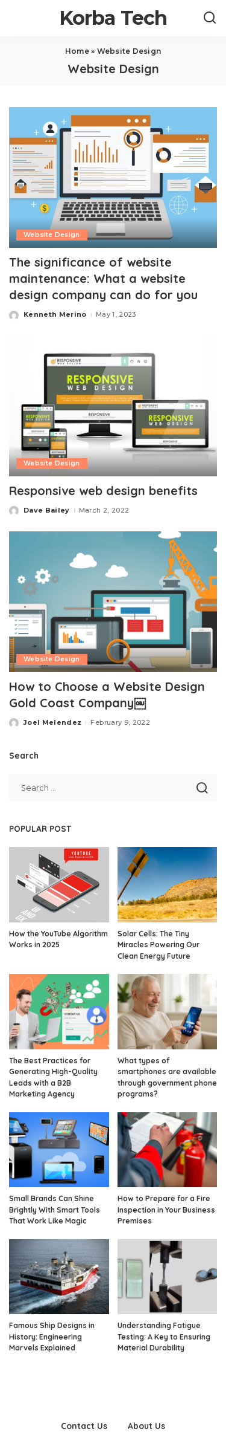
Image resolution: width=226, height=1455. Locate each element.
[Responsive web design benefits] (113, 405)
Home (77, 51)
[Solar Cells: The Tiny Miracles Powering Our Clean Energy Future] (168, 884)
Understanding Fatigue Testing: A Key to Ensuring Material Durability (164, 1336)
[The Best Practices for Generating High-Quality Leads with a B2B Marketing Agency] (59, 1011)
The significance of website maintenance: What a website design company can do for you (103, 278)
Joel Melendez (52, 722)
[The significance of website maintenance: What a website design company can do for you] (113, 177)
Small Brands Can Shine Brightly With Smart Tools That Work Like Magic (54, 1209)
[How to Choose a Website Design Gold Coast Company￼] (113, 601)
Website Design (52, 235)
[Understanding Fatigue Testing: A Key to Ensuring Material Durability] (168, 1276)
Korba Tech (113, 18)
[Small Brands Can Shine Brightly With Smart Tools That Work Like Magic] (59, 1149)
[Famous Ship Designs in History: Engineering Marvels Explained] (59, 1276)
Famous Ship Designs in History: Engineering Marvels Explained (52, 1336)
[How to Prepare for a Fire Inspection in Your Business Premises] (168, 1149)
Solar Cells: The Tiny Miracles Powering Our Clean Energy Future (158, 945)
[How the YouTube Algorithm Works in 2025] (59, 884)
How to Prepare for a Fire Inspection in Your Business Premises (166, 1209)
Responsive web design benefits (103, 490)
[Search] (209, 18)
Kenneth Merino (55, 314)
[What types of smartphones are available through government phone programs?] (168, 1011)
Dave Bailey (47, 510)
